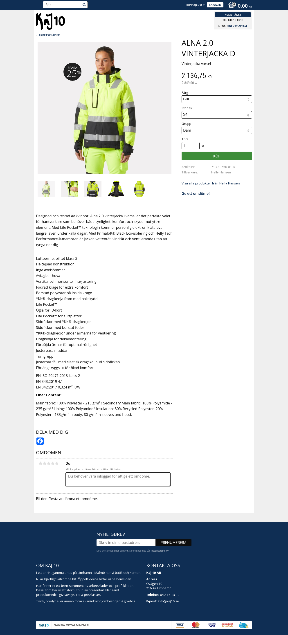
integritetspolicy (160, 550)
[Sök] (84, 4)
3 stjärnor (49, 463)
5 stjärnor (57, 463)
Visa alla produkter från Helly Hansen (211, 183)
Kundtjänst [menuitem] (194, 5)
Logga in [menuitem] (215, 5)
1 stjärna (40, 463)
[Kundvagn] (239, 6)
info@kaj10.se (237, 25)
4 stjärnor (53, 463)
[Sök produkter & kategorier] (65, 4)
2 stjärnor (45, 463)
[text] (217, 76)
